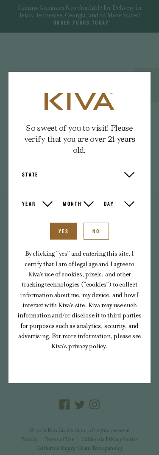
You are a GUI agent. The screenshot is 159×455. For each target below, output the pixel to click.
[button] (78, 174)
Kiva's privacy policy (78, 346)
